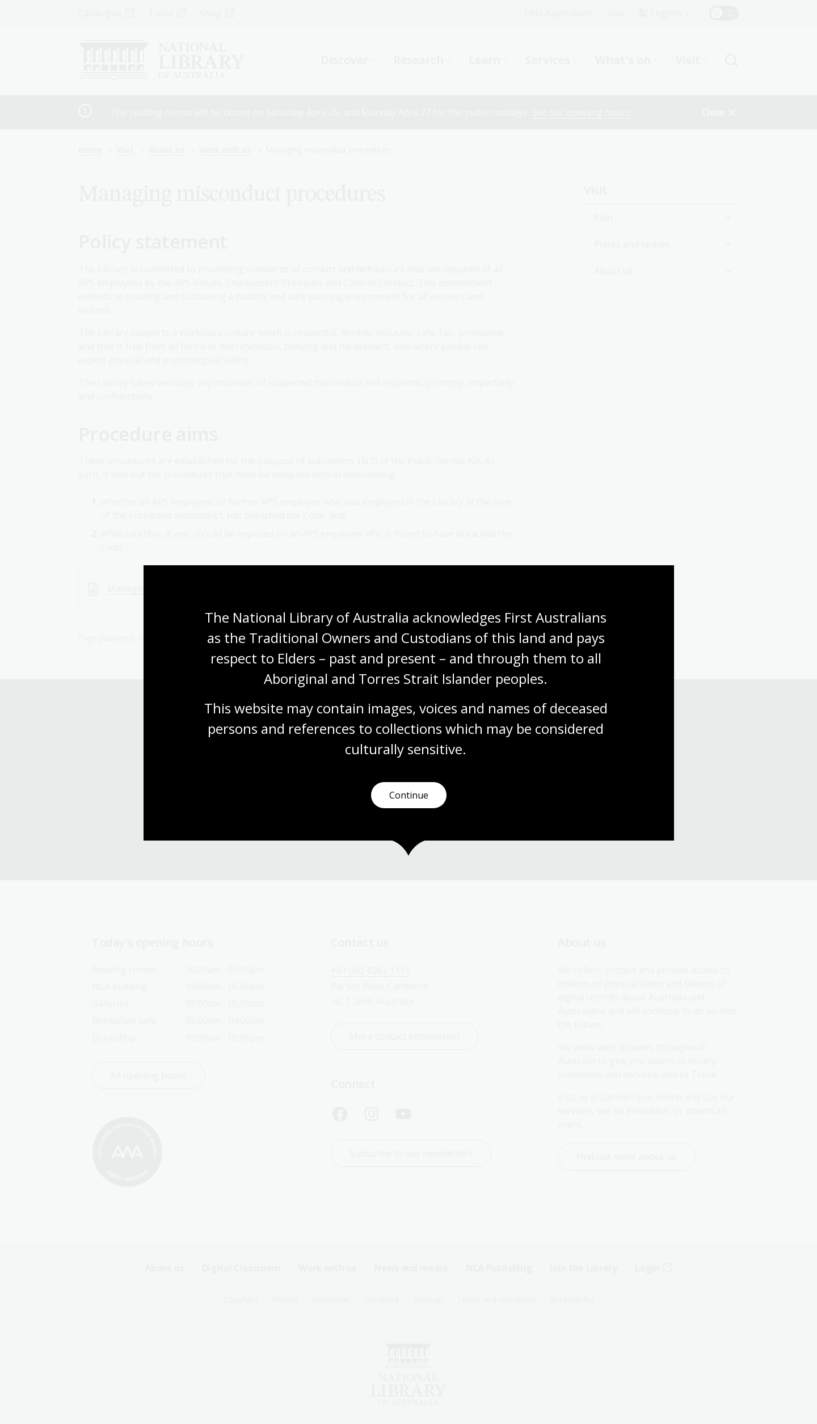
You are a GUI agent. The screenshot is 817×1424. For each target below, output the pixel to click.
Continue (408, 795)
